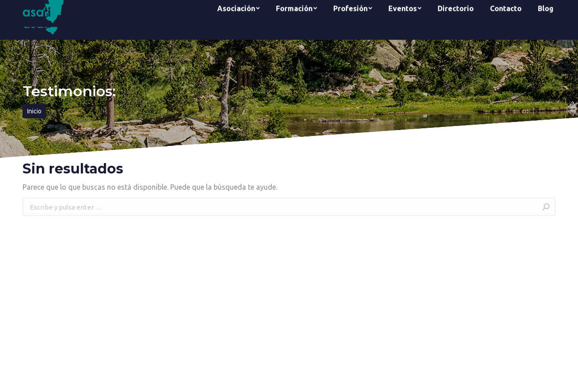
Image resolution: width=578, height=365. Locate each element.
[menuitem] (238, 20)
